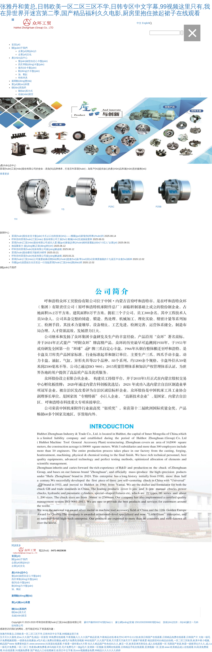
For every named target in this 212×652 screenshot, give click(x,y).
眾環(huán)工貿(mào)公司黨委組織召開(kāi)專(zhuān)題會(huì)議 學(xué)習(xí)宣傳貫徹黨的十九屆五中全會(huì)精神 (72, 259)
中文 (139, 23)
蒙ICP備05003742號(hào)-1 (98, 622)
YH (15, 219)
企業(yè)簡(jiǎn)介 (27, 51)
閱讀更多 (16, 545)
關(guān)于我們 (19, 48)
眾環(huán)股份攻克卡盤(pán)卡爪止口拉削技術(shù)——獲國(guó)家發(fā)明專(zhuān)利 (58, 236)
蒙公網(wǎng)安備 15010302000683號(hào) (137, 622)
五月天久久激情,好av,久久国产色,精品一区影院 (24, 637)
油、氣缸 (16, 589)
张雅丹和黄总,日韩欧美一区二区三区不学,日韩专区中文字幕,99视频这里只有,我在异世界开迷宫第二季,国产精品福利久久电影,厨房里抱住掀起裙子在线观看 (105, 10)
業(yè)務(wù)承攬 (20, 84)
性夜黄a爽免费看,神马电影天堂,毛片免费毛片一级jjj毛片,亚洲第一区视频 (66, 647)
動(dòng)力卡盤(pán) (29, 71)
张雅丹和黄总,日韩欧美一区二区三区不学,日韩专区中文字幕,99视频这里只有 (39, 633)
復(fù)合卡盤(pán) (27, 67)
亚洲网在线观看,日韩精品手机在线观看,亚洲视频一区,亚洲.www (137, 647)
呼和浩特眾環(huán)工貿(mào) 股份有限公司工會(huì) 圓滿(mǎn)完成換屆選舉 (52, 239)
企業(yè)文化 (24, 54)
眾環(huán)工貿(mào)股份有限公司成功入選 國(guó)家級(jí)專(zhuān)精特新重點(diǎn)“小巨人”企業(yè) (64, 242)
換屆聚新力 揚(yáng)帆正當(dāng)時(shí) (32, 246)
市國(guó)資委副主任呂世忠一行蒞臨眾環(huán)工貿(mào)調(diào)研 (47, 262)
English (146, 23)
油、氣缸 (22, 74)
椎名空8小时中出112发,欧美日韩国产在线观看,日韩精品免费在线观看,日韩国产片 (156, 637)
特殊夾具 (22, 77)
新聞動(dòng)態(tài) (22, 81)
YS (62, 209)
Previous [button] (18, 202)
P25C (111, 206)
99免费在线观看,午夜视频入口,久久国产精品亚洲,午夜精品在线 (81, 637)
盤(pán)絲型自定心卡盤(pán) (33, 61)
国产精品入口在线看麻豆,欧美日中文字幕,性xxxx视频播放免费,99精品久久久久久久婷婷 (75, 650)
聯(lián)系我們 (19, 87)
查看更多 (4, 173)
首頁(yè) (16, 44)
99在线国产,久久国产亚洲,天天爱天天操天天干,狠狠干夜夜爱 (115, 640)
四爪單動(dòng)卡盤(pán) (31, 64)
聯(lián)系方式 (25, 91)
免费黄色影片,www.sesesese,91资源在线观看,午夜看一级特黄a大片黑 (51, 643)
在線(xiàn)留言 (25, 94)
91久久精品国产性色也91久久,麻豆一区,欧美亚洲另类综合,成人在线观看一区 (127, 643)
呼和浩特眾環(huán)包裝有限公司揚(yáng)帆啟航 (37, 249)
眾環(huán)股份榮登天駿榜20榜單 (29, 252)
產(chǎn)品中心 (19, 57)
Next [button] (194, 202)
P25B (158, 206)
